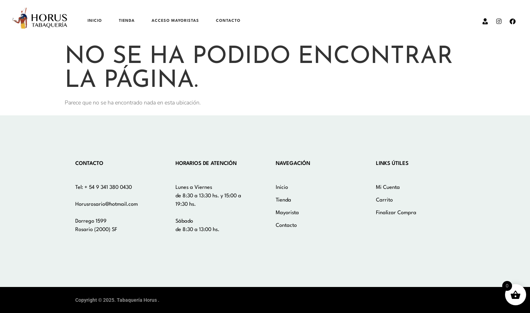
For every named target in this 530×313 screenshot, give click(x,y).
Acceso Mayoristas (175, 21)
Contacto (228, 21)
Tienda (127, 21)
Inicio (95, 21)
